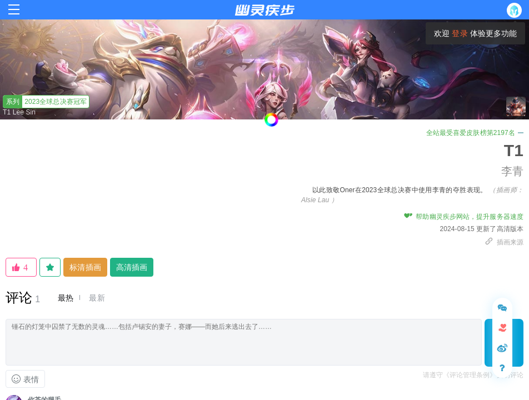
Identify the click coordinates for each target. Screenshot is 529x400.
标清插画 (85, 267)
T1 (513, 150)
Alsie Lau (315, 200)
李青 (512, 171)
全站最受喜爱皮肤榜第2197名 (474, 133)
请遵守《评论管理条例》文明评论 (473, 375)
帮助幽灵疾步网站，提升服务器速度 (463, 217)
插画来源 (504, 242)
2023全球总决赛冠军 (45, 102)
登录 (459, 33)
